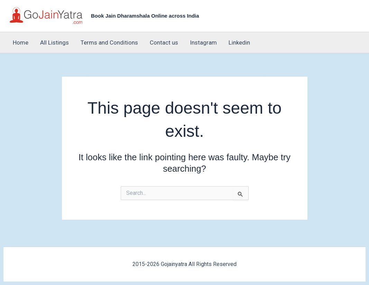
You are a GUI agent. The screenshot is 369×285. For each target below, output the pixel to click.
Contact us (164, 42)
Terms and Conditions (109, 42)
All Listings (54, 42)
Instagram (203, 42)
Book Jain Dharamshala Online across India (145, 16)
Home (20, 42)
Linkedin (239, 42)
